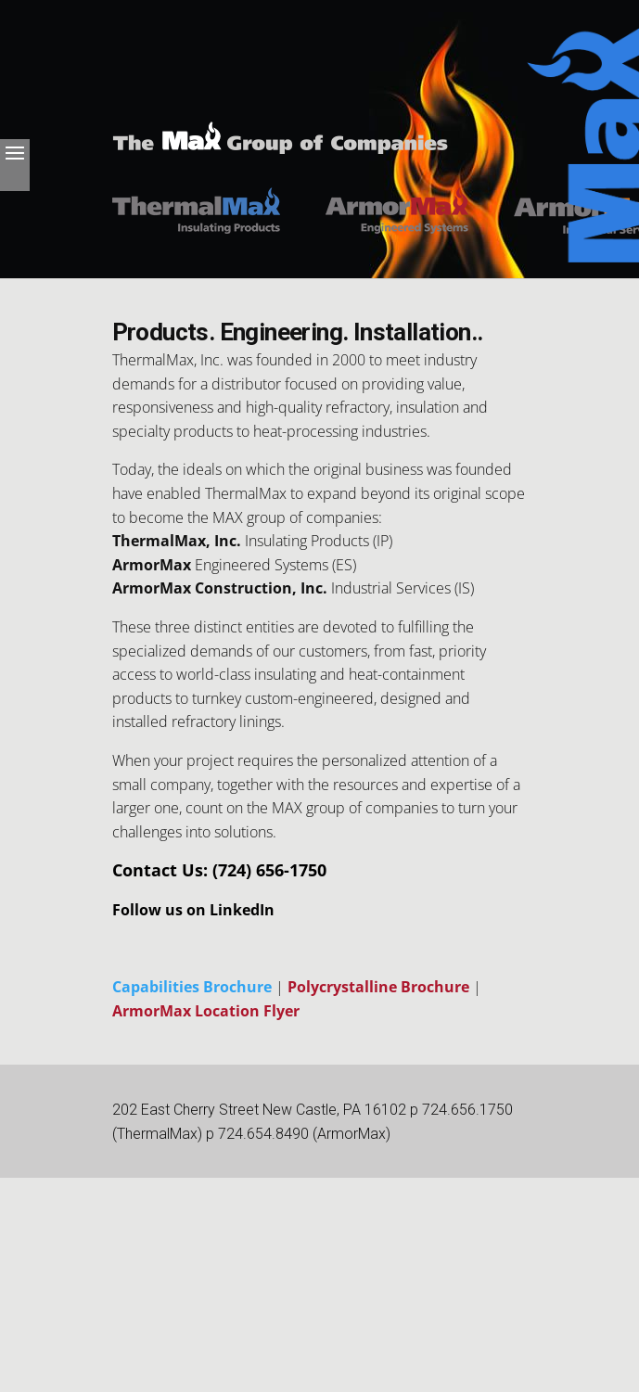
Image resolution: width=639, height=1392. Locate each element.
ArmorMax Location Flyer (206, 1011)
